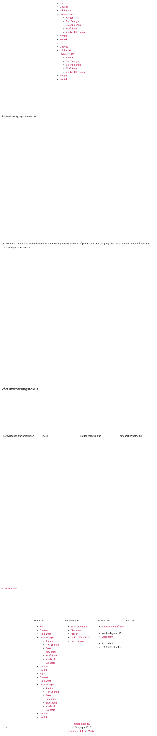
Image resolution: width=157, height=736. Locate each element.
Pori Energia (72, 21)
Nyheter (64, 35)
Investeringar (67, 14)
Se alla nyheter (9, 588)
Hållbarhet (65, 10)
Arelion (70, 17)
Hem (62, 3)
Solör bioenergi (74, 25)
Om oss (64, 6)
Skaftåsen (71, 28)
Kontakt (64, 39)
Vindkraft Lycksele (75, 32)
